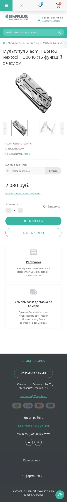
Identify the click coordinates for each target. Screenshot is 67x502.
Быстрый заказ (33, 233)
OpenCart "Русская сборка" (40, 490)
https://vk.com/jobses (29, 442)
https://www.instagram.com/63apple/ (38, 442)
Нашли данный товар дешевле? (23, 193)
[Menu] (6, 5)
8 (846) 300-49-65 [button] (33, 361)
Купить (53, 170)
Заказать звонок (51, 20)
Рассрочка (33, 262)
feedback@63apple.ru (33, 396)
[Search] (59, 32)
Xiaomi (27, 153)
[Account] (22, 5)
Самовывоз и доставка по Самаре (33, 304)
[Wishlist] (40, 5)
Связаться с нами (33, 373)
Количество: (13, 204)
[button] (53, 17)
